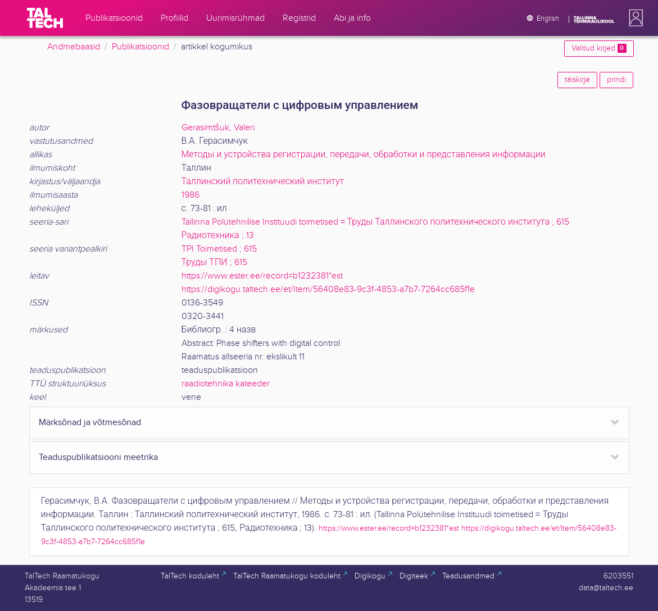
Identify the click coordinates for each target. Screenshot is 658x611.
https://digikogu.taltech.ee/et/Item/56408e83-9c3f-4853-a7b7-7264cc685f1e (328, 289)
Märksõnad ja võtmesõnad (90, 422)
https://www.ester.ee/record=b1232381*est (262, 276)
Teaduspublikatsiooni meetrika (98, 457)
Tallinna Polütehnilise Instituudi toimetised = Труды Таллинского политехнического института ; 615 (375, 222)
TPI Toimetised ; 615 (219, 249)
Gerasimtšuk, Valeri (218, 127)
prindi (616, 79)
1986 (190, 195)
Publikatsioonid (140, 47)
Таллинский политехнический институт (262, 181)
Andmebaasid (73, 47)
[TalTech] (45, 18)
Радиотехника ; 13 (217, 235)
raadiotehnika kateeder (225, 384)
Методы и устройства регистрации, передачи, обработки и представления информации (363, 154)
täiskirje (577, 79)
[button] (634, 18)
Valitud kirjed (598, 48)
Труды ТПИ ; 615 (214, 262)
